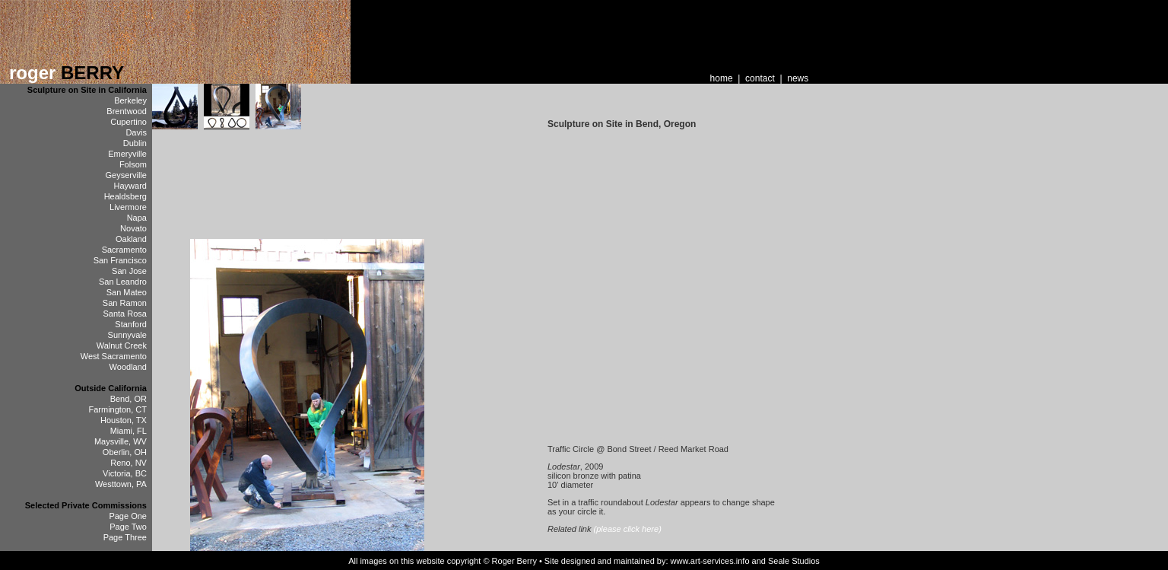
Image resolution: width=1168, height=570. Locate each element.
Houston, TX (123, 420)
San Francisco (120, 260)
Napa (137, 217)
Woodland (128, 366)
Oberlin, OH (125, 452)
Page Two (128, 526)
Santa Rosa (124, 313)
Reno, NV (128, 462)
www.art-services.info (710, 560)
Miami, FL (128, 430)
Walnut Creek (122, 345)
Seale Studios (794, 560)
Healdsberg (125, 196)
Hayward (130, 185)
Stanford (131, 324)
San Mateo (126, 292)
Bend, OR (128, 398)
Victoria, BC (125, 473)
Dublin (135, 143)
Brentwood (126, 111)
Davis (136, 132)
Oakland (131, 239)
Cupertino (128, 121)
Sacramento (124, 249)
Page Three (125, 537)
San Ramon (125, 302)
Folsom (133, 164)
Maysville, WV (120, 441)
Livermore (128, 207)
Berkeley (130, 100)
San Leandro (123, 281)
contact (760, 78)
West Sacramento (114, 356)
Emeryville (127, 153)
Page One (128, 516)
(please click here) (628, 528)
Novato (133, 228)
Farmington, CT (118, 409)
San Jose (129, 270)
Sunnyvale (127, 334)
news (797, 78)
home (721, 78)
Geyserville (126, 175)
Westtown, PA (121, 484)
